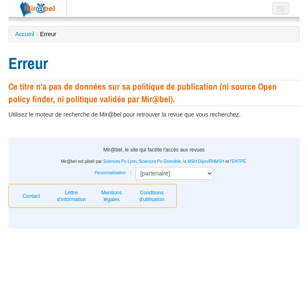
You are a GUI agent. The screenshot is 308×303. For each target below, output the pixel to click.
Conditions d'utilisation (151, 196)
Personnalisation (110, 172)
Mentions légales (111, 196)
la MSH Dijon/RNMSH (203, 161)
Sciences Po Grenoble (160, 161)
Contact (31, 196)
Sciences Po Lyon (120, 161)
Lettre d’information (71, 196)
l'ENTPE (238, 161)
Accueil (24, 34)
